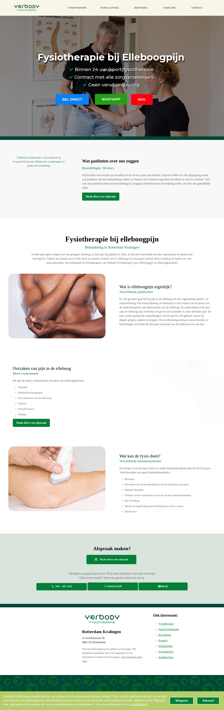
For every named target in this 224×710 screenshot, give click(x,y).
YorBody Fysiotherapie (29, 157)
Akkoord (208, 700)
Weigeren (181, 700)
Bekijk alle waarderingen (48, 161)
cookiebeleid (140, 704)
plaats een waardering (38, 165)
